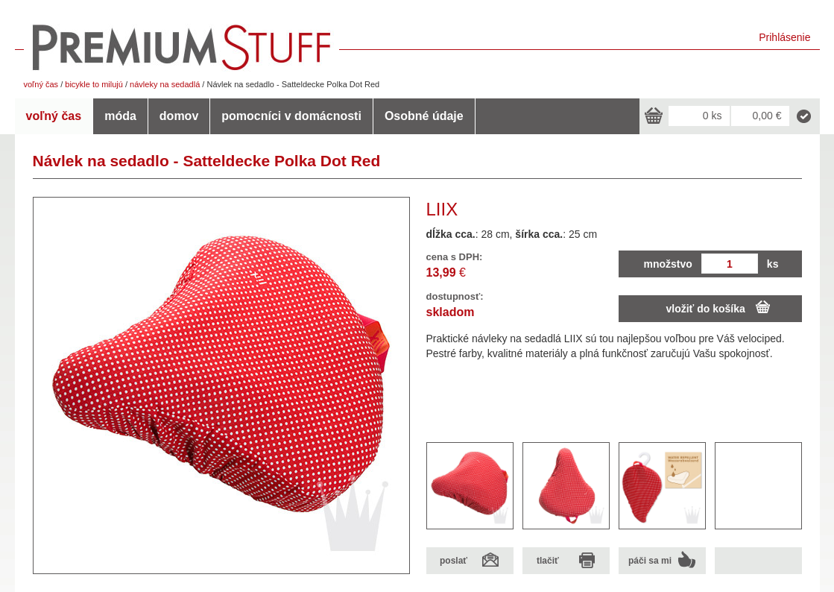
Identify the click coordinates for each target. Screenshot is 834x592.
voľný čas (41, 84)
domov (178, 116)
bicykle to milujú (94, 84)
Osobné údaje (424, 116)
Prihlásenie (784, 37)
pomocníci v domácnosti (291, 116)
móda (120, 116)
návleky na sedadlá (165, 84)
